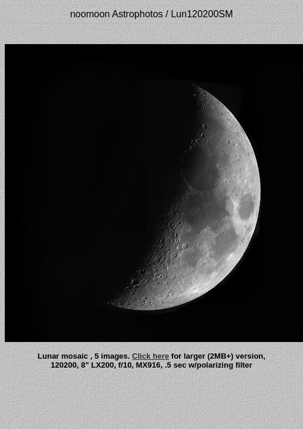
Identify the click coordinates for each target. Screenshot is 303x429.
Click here (150, 356)
